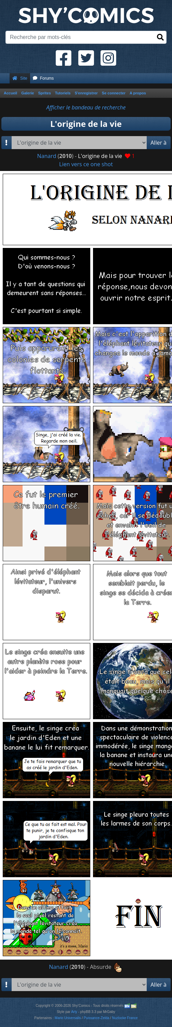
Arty (74, 1012)
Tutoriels (63, 93)
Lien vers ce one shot (86, 164)
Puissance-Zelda (96, 1018)
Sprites (44, 93)
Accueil (10, 93)
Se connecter (113, 93)
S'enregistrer (86, 93)
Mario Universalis (68, 1018)
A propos (138, 93)
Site (19, 78)
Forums (43, 78)
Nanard (46, 156)
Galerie (27, 93)
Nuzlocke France (125, 1018)
